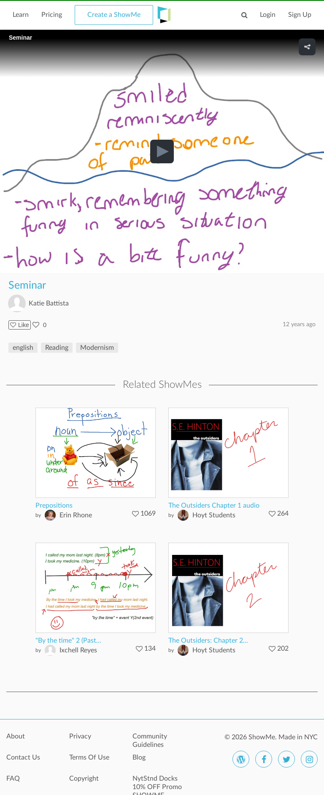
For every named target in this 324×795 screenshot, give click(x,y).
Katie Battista (49, 303)
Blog (139, 757)
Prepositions (54, 505)
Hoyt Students (213, 515)
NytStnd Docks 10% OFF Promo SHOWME (157, 783)
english (23, 347)
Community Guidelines (149, 740)
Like (19, 325)
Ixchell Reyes (78, 650)
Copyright (84, 778)
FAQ (13, 778)
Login (267, 14)
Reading (56, 347)
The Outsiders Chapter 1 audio (213, 505)
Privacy (80, 736)
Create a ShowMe (113, 14)
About (15, 736)
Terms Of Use (89, 757)
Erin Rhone (75, 515)
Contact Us (23, 757)
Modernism (97, 347)
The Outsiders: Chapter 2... (208, 640)
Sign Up (299, 14)
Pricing (51, 14)
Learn (21, 14)
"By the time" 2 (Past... (68, 640)
